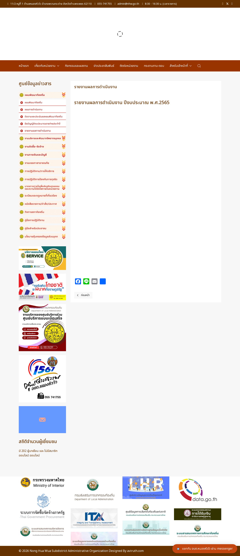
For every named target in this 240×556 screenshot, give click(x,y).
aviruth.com (135, 551)
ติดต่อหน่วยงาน (129, 66)
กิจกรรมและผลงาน (76, 66)
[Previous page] (83, 295)
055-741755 (103, 4)
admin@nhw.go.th (127, 4)
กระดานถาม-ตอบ (154, 66)
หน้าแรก (24, 66)
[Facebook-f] (222, 4)
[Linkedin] (231, 4)
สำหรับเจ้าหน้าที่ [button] (181, 66)
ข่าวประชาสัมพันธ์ (104, 66)
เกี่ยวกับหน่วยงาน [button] (46, 66)
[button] (199, 66)
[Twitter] (227, 4)
